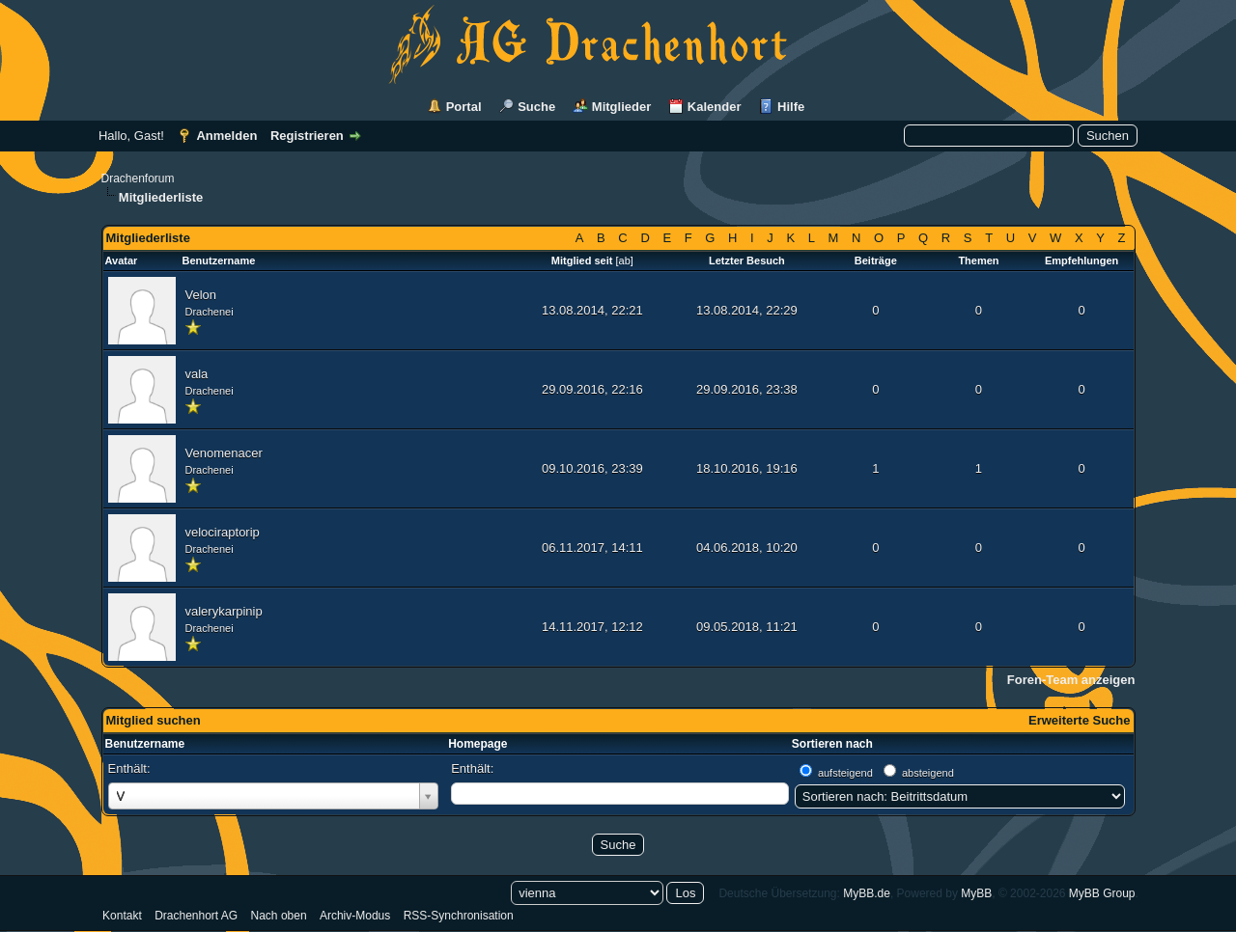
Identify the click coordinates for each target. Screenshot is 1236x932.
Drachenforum (138, 178)
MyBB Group (1102, 893)
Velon (201, 295)
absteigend (928, 773)
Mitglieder (621, 106)
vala (197, 374)
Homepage (477, 744)
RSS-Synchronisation (459, 915)
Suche (536, 106)
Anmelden (226, 135)
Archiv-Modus (355, 915)
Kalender (715, 106)
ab (625, 260)
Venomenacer (224, 453)
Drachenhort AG (196, 915)
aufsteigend (845, 773)
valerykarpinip (224, 611)
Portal (464, 106)
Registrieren (307, 135)
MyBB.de (866, 893)
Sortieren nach (832, 744)
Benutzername (145, 744)
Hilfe (790, 106)
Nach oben (279, 915)
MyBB (976, 893)
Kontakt (122, 915)
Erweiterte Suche (1079, 720)
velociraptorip (222, 532)
